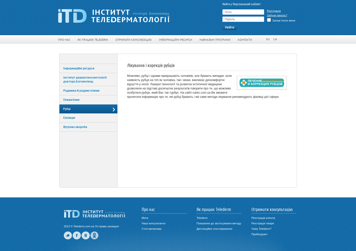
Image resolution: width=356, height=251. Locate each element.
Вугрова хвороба (75, 127)
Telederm (202, 217)
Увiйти (229, 27)
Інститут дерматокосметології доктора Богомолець (85, 80)
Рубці (66, 109)
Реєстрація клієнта (263, 217)
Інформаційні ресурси (175, 40)
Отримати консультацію (133, 40)
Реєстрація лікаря (262, 223)
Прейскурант (259, 234)
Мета (145, 217)
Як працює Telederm (93, 40)
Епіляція (69, 118)
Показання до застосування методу (219, 223)
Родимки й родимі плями (81, 91)
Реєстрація (274, 10)
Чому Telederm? (261, 228)
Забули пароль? (277, 15)
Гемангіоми (71, 100)
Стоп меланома (151, 228)
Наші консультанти (153, 223)
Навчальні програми (215, 40)
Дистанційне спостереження (214, 228)
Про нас (64, 40)
